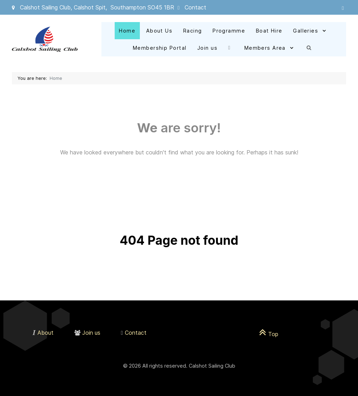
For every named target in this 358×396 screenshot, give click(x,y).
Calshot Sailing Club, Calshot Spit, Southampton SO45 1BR (97, 7)
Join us (91, 332)
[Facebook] (231, 47)
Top (268, 334)
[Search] (310, 47)
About (45, 332)
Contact (195, 7)
